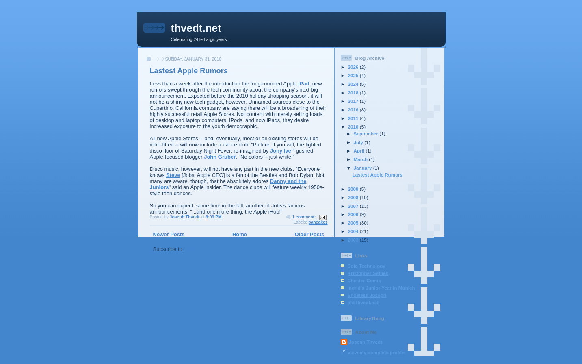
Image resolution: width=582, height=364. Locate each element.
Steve (173, 175)
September (367, 133)
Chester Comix (364, 280)
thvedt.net (196, 28)
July (359, 142)
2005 (354, 222)
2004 (354, 231)
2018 (354, 92)
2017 (354, 101)
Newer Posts (169, 234)
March (361, 159)
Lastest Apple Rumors (189, 71)
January (363, 167)
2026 (354, 67)
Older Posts (310, 234)
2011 (354, 118)
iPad (303, 84)
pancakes (317, 222)
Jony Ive (280, 151)
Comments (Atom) (208, 249)
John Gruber (220, 157)
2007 (354, 206)
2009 (354, 189)
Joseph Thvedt (365, 341)
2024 (354, 84)
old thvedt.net (363, 302)
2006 (354, 214)
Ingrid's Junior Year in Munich (381, 287)
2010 (354, 126)
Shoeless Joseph (367, 295)
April (360, 150)
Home (239, 234)
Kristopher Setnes (368, 273)
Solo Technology (366, 265)
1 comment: (304, 217)
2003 (354, 239)
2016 (354, 109)
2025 (354, 75)
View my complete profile (376, 352)
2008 (354, 197)
